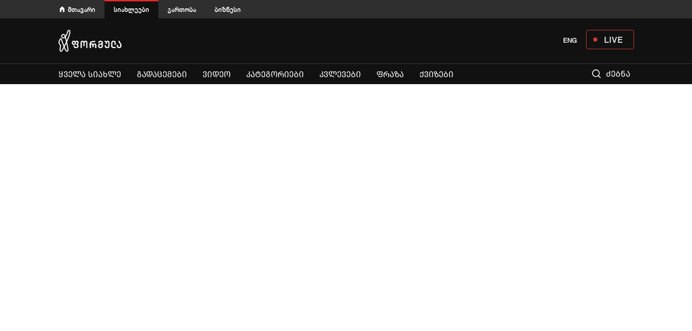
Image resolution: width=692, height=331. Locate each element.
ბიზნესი (228, 9)
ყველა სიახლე (89, 74)
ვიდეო (217, 74)
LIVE (613, 39)
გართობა (182, 9)
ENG (570, 40)
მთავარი (81, 9)
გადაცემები (162, 74)
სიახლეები (131, 9)
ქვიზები (436, 74)
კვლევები (340, 74)
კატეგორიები (275, 74)
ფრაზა (390, 74)
